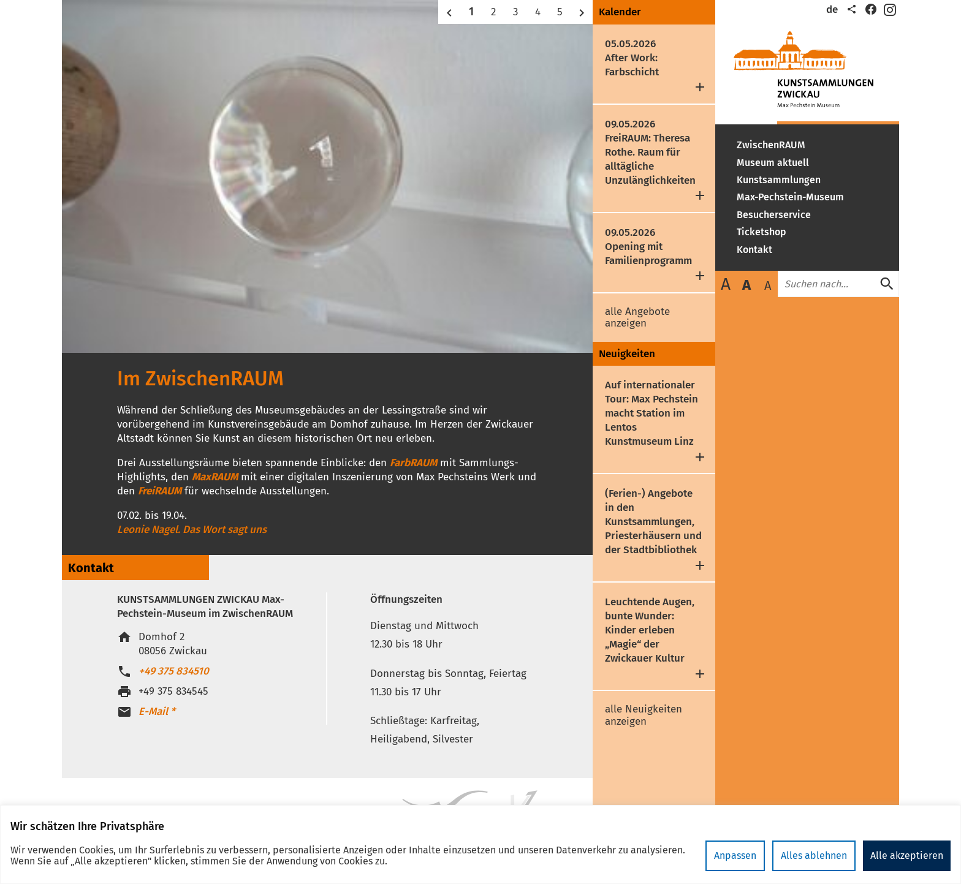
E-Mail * (157, 711)
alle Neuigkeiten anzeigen (643, 715)
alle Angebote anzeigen (637, 317)
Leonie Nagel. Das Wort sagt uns (192, 529)
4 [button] (538, 12)
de (832, 9)
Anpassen (735, 855)
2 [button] (493, 12)
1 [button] (471, 11)
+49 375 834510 (174, 671)
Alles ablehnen (814, 855)
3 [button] (515, 12)
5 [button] (560, 12)
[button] (449, 12)
